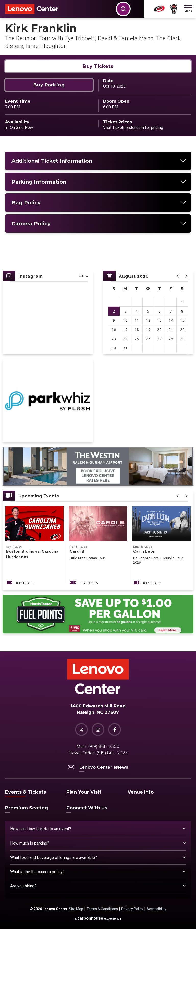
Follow (83, 345)
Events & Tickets (25, 861)
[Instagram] (98, 798)
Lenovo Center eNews (98, 836)
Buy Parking (49, 154)
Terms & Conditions (102, 978)
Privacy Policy (132, 978)
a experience (98, 987)
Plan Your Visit (83, 861)
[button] (188, 8)
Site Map (76, 978)
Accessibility (156, 978)
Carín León (144, 620)
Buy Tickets (98, 135)
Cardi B (77, 620)
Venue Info (141, 861)
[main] (98, 369)
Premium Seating (26, 876)
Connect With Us (86, 876)
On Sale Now (21, 196)
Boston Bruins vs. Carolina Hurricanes (33, 623)
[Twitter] (81, 798)
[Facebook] (114, 798)
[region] (148, 381)
